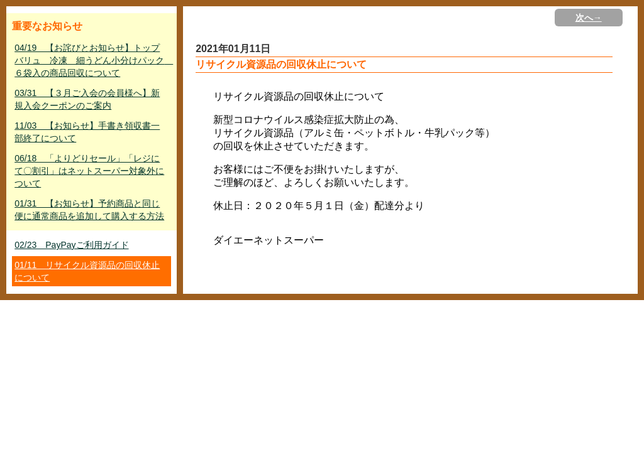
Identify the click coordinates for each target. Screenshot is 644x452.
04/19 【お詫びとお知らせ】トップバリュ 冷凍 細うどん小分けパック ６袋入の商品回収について (92, 60)
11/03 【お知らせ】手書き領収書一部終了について (87, 132)
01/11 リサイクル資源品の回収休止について (87, 271)
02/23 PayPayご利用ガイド (71, 245)
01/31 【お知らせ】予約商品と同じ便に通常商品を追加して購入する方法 (89, 209)
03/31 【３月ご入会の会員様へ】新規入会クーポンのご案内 (87, 99)
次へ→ (588, 18)
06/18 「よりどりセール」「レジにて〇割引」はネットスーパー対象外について (89, 170)
